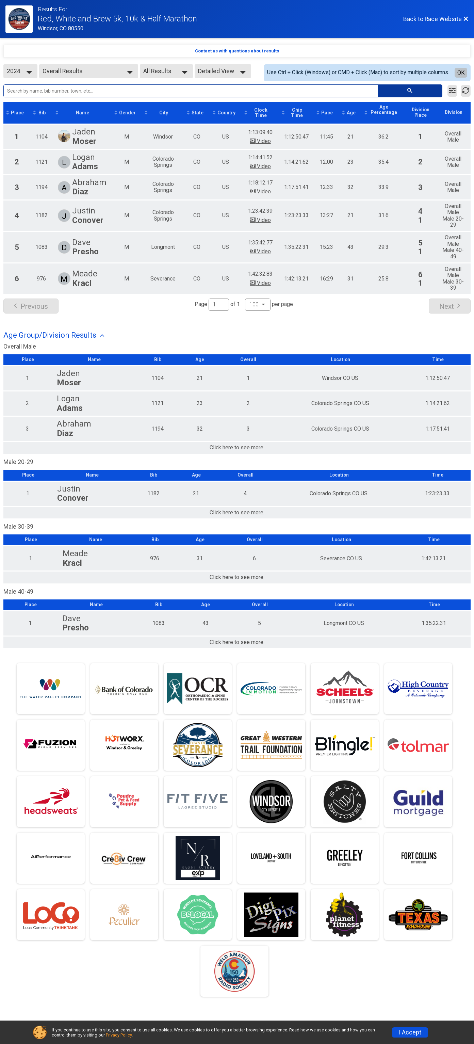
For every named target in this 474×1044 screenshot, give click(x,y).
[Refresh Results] (466, 91)
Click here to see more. (237, 448)
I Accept (410, 1032)
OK (460, 72)
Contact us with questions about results (237, 50)
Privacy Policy (119, 1035)
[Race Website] (21, 19)
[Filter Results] (452, 91)
